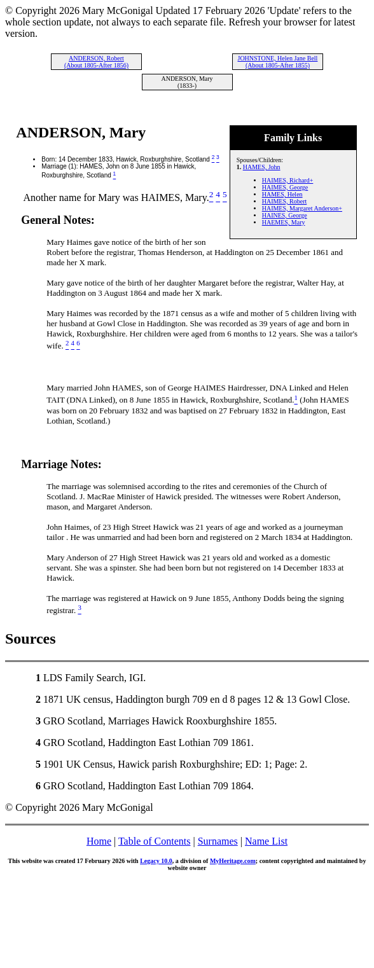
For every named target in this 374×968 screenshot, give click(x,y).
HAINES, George (284, 215)
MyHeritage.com (233, 860)
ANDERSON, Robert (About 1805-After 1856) (96, 62)
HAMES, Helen (282, 194)
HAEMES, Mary (283, 222)
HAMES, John (261, 166)
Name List (266, 841)
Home (99, 841)
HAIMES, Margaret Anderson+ (302, 208)
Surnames (218, 841)
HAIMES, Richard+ (288, 180)
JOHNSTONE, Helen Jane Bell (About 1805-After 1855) (277, 62)
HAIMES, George (285, 187)
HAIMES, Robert (284, 201)
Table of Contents (154, 841)
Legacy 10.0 (156, 860)
